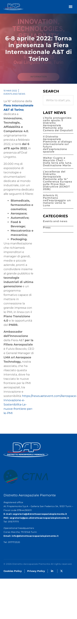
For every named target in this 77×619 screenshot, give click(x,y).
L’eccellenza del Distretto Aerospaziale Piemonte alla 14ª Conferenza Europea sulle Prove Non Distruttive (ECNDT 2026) (57, 180)
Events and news (14, 93)
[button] (70, 6)
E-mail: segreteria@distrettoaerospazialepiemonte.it (35, 514)
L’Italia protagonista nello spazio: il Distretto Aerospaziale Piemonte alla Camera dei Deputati (58, 124)
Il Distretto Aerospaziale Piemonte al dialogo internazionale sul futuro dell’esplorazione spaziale (57, 144)
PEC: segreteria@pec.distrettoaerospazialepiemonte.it (36, 518)
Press (47, 227)
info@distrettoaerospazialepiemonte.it (35, 536)
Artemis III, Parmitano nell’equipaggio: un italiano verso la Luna (57, 200)
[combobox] (58, 100)
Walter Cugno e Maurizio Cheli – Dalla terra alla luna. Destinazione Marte (57, 161)
